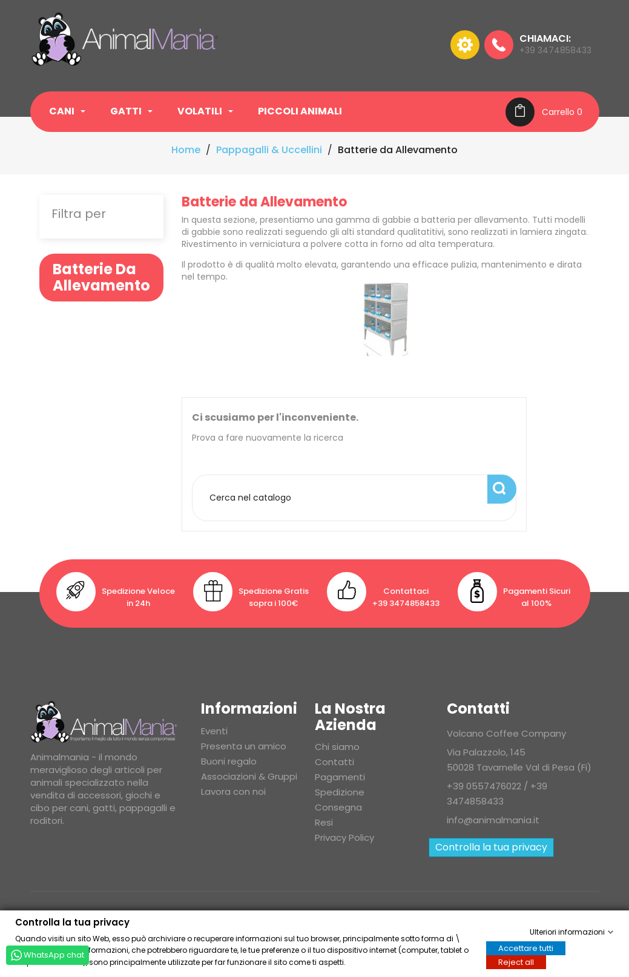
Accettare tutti (525, 947)
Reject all (516, 961)
